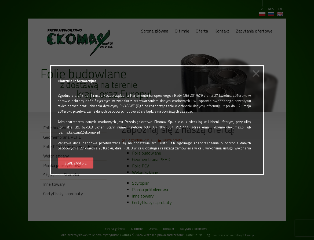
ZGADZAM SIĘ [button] (75, 163)
